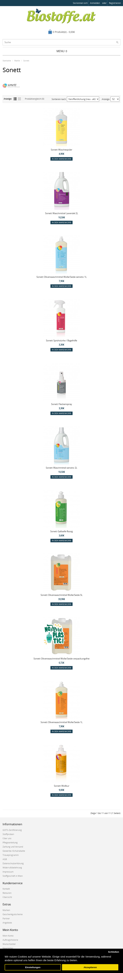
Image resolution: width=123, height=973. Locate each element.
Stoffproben (8, 834)
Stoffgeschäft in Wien (13, 875)
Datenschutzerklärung (13, 863)
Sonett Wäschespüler (61, 149)
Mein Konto (8, 935)
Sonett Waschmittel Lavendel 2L (61, 213)
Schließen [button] (113, 952)
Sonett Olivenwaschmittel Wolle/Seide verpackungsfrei (61, 658)
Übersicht (7, 897)
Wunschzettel (9, 944)
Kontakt (6, 888)
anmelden (95, 3)
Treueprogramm (11, 855)
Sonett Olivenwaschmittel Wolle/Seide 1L (62, 722)
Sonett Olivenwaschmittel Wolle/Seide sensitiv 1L (61, 276)
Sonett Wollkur (61, 785)
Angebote (7, 922)
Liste (15, 98)
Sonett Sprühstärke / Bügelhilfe (61, 340)
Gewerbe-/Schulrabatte (14, 850)
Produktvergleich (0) (34, 98)
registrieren (115, 3)
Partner (6, 918)
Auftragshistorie (10, 939)
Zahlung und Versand (13, 846)
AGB (5, 859)
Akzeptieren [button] (90, 967)
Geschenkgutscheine (13, 914)
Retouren (7, 892)
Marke (17, 60)
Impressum (8, 871)
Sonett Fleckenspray (61, 404)
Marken (6, 910)
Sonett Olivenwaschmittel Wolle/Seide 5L (62, 595)
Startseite (7, 60)
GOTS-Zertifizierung (12, 830)
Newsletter (8, 948)
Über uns (7, 838)
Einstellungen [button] (33, 967)
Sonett (26, 60)
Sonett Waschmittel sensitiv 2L (61, 467)
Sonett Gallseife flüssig (61, 531)
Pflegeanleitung (10, 842)
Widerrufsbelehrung (12, 867)
